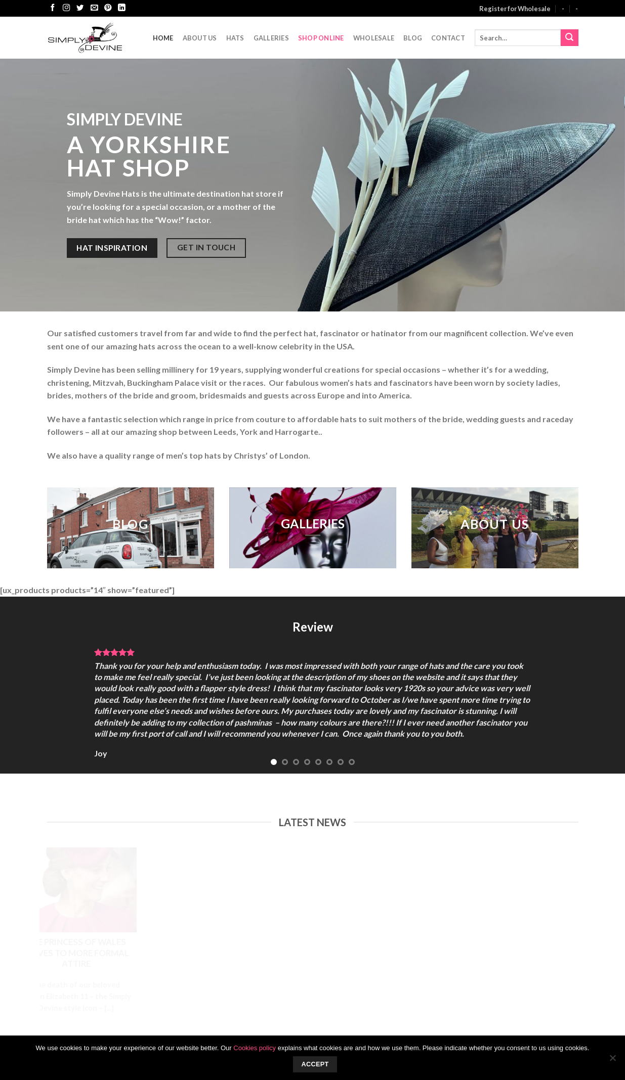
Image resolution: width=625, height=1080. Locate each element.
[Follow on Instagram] (66, 8)
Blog (412, 38)
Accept (314, 1064)
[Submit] (569, 38)
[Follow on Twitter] (80, 8)
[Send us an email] (94, 8)
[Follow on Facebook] (52, 8)
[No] (612, 1061)
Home (163, 38)
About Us (200, 38)
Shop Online (321, 38)
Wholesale (373, 38)
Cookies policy (254, 1048)
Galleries (271, 38)
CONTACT (448, 38)
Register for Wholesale (515, 9)
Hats (235, 38)
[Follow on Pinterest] (107, 8)
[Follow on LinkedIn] (121, 8)
